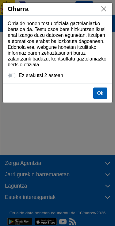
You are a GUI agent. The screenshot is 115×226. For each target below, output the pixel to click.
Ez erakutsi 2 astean (41, 75)
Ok (100, 93)
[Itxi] (103, 9)
